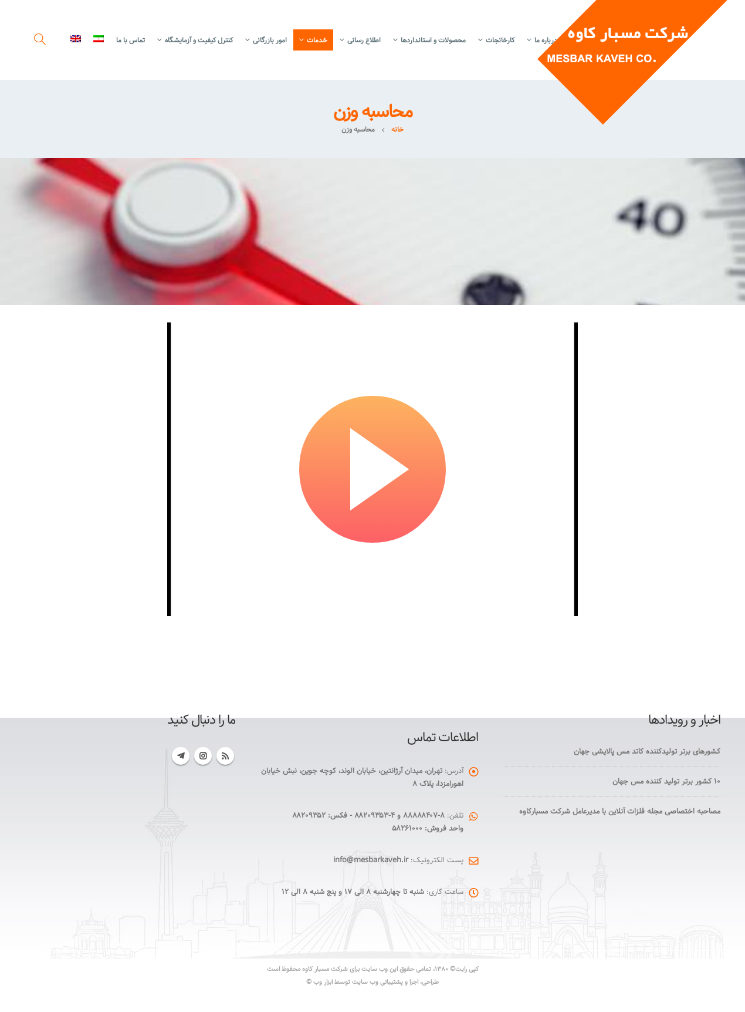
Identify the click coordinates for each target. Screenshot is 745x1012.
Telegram (180, 756)
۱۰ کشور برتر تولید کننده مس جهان (666, 781)
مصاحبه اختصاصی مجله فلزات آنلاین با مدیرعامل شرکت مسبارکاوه (619, 811)
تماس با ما (130, 40)
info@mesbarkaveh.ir (370, 860)
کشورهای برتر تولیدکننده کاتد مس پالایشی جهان (647, 751)
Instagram (203, 756)
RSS (225, 756)
